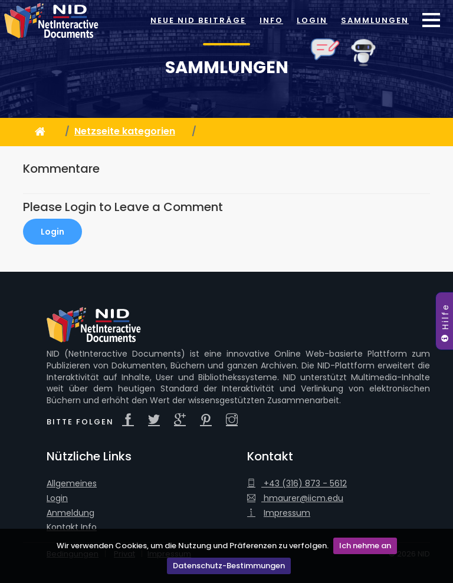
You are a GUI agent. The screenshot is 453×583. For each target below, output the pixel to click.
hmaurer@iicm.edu (295, 498)
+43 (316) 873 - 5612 (297, 483)
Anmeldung (70, 513)
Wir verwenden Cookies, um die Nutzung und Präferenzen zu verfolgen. (193, 545)
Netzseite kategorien (124, 131)
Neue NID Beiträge (198, 20)
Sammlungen (375, 20)
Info (271, 20)
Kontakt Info (72, 527)
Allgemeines (72, 483)
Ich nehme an (365, 545)
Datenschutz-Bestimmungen (229, 565)
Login (312, 20)
